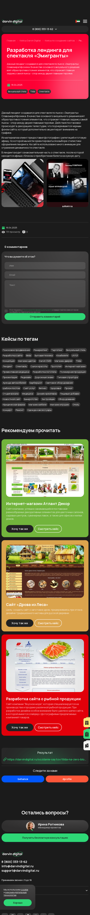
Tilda (32, 74)
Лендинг (7, 349)
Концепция (9, 344)
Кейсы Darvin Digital (30, 23)
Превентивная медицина (16, 354)
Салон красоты (39, 349)
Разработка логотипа (44, 354)
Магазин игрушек (59, 387)
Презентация (10, 360)
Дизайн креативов (47, 376)
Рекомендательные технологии (17, 911)
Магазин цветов (26, 344)
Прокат (69, 371)
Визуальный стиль (17, 74)
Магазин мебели (38, 387)
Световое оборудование (59, 365)
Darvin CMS (45, 344)
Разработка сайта (12, 338)
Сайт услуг (29, 371)
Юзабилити (62, 338)
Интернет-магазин (75, 349)
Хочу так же (20, 512)
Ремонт (20, 393)
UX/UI (75, 338)
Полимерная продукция (73, 354)
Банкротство (31, 382)
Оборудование (66, 382)
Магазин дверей (63, 344)
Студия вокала (10, 376)
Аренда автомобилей (14, 365)
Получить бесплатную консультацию (45, 820)
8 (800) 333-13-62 (42, 12)
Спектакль (44, 74)
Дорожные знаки (44, 360)
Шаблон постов (11, 371)
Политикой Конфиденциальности (37, 293)
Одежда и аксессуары (39, 393)
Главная (11, 23)
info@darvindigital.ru (17, 849)
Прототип (56, 349)
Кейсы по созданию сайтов (60, 23)
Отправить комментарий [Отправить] (45, 299)
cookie (24, 889)
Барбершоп (36, 365)
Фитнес (43, 371)
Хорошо (17, 902)
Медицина (27, 376)
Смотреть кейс (48, 512)
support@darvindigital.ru (20, 853)
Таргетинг (57, 333)
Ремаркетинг (41, 333)
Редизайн (26, 360)
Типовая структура (67, 360)
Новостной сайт (11, 382)
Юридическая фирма (14, 387)
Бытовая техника (44, 338)
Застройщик (48, 382)
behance (23, 762)
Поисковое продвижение (16, 333)
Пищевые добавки (69, 376)
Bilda (28, 338)
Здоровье (55, 371)
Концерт (7, 393)
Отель (76, 387)
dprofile (67, 762)
